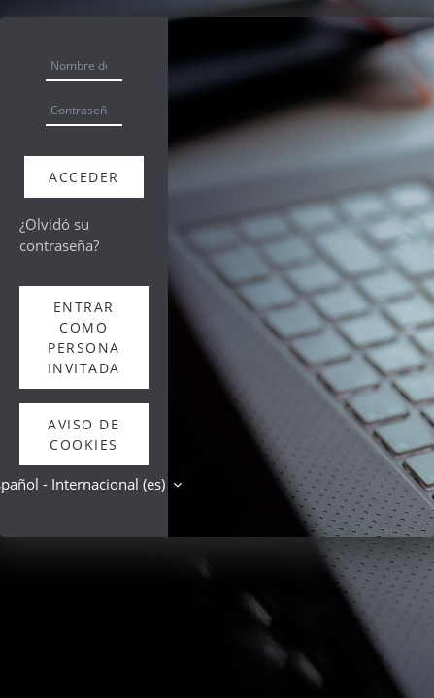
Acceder (84, 177)
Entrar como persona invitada (84, 337)
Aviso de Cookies (83, 434)
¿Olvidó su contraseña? (59, 234)
